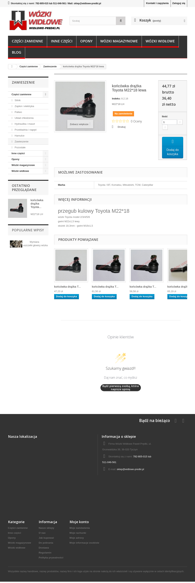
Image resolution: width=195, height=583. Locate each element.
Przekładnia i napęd (25, 129)
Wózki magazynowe (119, 41)
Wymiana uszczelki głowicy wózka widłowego (35, 245)
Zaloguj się (178, 3)
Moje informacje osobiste (84, 544)
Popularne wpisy (28, 230)
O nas (42, 534)
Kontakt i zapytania (157, 3)
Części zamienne (27, 41)
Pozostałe (20, 147)
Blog (16, 52)
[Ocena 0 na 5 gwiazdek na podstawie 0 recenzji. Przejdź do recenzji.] (127, 121)
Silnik (17, 100)
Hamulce (19, 135)
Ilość (165, 116)
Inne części (61, 41)
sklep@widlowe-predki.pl (130, 470)
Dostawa (44, 549)
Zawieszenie (21, 141)
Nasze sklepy (46, 529)
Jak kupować (46, 539)
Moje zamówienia (80, 529)
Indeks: (116, 98)
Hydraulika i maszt (24, 123)
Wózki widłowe (160, 41)
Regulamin (45, 554)
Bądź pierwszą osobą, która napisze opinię (120, 389)
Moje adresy (77, 539)
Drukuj (121, 126)
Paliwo (18, 112)
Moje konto (79, 523)
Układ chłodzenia (24, 118)
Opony (86, 41)
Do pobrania (46, 544)
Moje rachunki (78, 534)
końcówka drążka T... (67, 288)
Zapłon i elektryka (24, 106)
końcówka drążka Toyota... (37, 203)
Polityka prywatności (51, 559)
